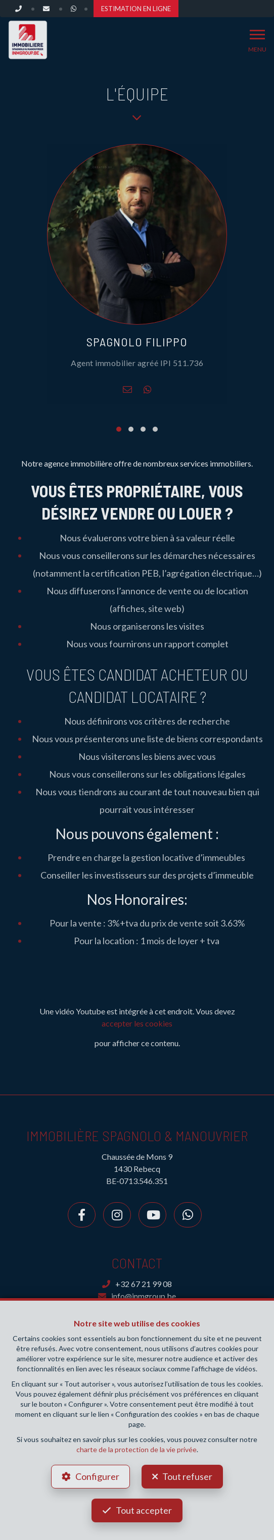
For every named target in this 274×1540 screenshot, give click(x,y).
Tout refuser (187, 1476)
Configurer (97, 1476)
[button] (119, 429)
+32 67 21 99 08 (137, 1284)
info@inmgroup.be (137, 1296)
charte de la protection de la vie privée (136, 1449)
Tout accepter (144, 1510)
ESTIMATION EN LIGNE (136, 9)
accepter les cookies (137, 1023)
